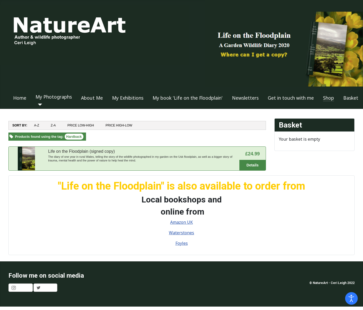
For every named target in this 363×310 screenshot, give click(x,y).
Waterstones (181, 233)
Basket (350, 98)
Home (19, 98)
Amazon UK (181, 222)
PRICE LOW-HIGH (80, 125)
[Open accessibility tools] (351, 298)
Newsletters (245, 98)
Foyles (181, 243)
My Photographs (54, 97)
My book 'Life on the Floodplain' (188, 98)
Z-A (53, 125)
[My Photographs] (39, 104)
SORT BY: (19, 125)
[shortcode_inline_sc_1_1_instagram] (20, 287)
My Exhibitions (127, 98)
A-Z (36, 125)
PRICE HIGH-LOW (118, 125)
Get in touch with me (291, 98)
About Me (92, 98)
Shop (328, 98)
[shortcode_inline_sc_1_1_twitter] (45, 287)
